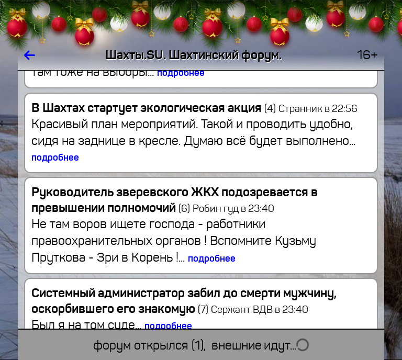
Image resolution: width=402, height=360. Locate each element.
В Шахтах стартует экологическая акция (153, 108)
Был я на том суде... (111, 325)
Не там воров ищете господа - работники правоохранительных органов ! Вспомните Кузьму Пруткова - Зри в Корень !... (173, 240)
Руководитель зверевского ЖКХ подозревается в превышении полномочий (174, 200)
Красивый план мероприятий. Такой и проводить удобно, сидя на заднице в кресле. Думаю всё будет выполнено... (193, 139)
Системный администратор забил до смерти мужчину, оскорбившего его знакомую (184, 301)
